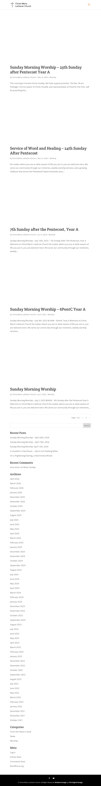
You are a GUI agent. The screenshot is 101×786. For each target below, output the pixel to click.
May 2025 (14, 529)
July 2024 (14, 574)
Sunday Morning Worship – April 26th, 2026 (29, 437)
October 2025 (16, 506)
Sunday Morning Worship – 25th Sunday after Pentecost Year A (46, 70)
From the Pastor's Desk (20, 731)
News (12, 736)
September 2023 (17, 620)
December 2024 (17, 551)
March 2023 (15, 647)
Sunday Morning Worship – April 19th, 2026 (29, 442)
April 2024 (14, 588)
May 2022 (14, 692)
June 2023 (14, 633)
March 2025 (15, 538)
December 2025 (17, 497)
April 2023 (14, 642)
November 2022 (17, 665)
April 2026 (14, 478)
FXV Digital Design (76, 782)
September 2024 (17, 565)
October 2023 (16, 615)
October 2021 (16, 720)
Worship (53, 77)
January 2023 (16, 656)
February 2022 (16, 702)
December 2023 (17, 606)
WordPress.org (17, 766)
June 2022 (14, 688)
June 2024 (14, 579)
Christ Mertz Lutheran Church (24, 77)
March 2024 (15, 592)
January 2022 (16, 706)
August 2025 (16, 515)
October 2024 (16, 560)
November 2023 (17, 610)
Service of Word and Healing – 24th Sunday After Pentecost (48, 151)
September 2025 (17, 510)
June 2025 (14, 524)
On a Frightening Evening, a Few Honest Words (31, 455)
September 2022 (17, 674)
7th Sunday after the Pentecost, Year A (44, 229)
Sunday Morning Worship (33, 389)
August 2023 (16, 624)
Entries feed (15, 757)
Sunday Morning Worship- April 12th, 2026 (29, 446)
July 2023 (14, 629)
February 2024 (16, 597)
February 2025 (16, 542)
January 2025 (16, 547)
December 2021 (17, 711)
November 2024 (17, 556)
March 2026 (15, 483)
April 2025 (14, 533)
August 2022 (16, 679)
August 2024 (16, 570)
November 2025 (17, 501)
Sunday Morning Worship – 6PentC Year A (48, 309)
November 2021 (17, 715)
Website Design (61, 782)
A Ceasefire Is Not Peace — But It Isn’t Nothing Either (34, 451)
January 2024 (16, 601)
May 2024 (14, 583)
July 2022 (14, 683)
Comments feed (17, 761)
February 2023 (16, 651)
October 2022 (16, 670)
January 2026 (16, 492)
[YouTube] (53, 778)
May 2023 (14, 638)
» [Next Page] (89, 418)
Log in (12, 752)
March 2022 (15, 697)
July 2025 (14, 519)
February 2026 (16, 488)
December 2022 (17, 661)
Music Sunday (29, 467)
